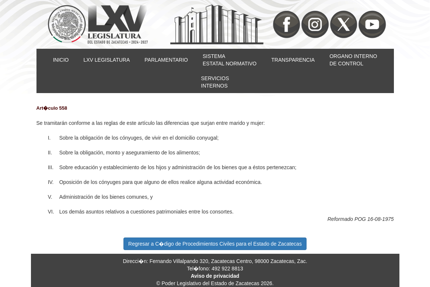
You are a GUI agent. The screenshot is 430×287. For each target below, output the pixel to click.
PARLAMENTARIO (166, 60)
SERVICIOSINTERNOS (215, 82)
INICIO (61, 60)
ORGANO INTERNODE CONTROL (353, 59)
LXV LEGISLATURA (106, 60)
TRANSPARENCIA (293, 60)
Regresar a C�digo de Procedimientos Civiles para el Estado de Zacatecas (215, 244)
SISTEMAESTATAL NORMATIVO (229, 59)
